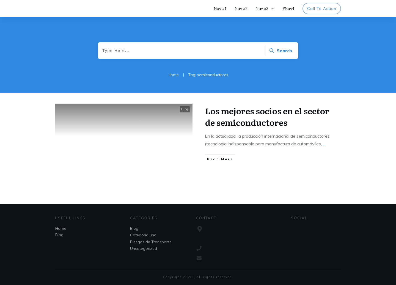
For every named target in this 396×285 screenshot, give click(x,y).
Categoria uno (143, 235)
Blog (184, 109)
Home (60, 228)
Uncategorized (143, 248)
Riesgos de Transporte (151, 241)
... (324, 143)
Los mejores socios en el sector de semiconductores (267, 116)
